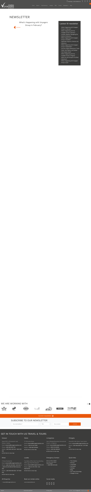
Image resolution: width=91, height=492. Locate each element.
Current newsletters (45, 416)
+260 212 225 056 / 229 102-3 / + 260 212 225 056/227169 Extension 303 (12, 466)
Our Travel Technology (76, 471)
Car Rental (73, 466)
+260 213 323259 (54, 447)
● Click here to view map (8, 453)
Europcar (59, 409)
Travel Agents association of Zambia (14, 409)
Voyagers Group (74, 473)
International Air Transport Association (4, 409)
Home (33, 5)
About (37, 5)
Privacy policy (49, 490)
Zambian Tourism (37, 409)
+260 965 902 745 (10, 447)
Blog (71, 5)
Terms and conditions (28, 490)
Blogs (71, 469)
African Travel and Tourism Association (48, 409)
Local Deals (73, 464)
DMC (56, 5)
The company (73, 461)
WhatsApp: (74, 1)
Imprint (2, 490)
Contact (60, 5)
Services (72, 462)
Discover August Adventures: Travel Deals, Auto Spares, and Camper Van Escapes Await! (70, 50)
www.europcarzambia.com (29, 482)
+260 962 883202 (55, 449)
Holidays (51, 5)
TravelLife (71, 409)
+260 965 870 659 (52, 465)
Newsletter (65, 5)
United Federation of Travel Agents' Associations (26, 409)
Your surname (57, 424)
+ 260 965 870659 (33, 447)
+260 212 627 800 (32, 445)
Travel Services (44, 5)
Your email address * (17, 424)
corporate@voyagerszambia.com (13, 445)
